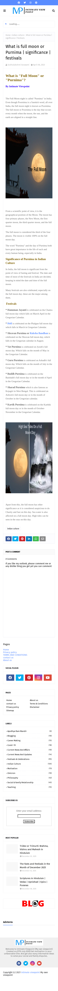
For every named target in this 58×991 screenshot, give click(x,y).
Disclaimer (34, 707)
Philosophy (29, 778)
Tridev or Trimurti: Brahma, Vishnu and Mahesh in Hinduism (34, 849)
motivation (29, 768)
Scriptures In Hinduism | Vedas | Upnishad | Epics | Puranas (33, 882)
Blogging (29, 736)
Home (8, 35)
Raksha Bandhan (39, 333)
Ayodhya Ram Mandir (29, 731)
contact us (8, 657)
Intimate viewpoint (30, 972)
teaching (29, 787)
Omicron (29, 773)
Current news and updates (29, 754)
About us (7, 660)
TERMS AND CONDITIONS (15, 655)
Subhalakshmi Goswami (18, 65)
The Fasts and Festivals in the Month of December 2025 (35, 865)
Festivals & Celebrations (29, 759)
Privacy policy (10, 652)
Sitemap (10, 710)
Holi (10, 323)
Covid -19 (29, 745)
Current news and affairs (29, 750)
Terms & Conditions (39, 703)
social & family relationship (29, 782)
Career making (29, 740)
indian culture (18, 35)
